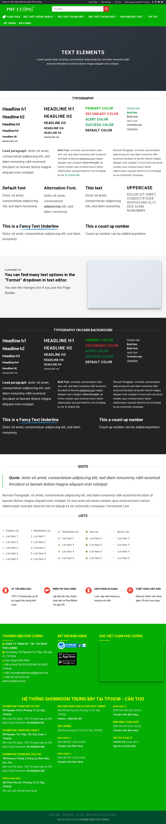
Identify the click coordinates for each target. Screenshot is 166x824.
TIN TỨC (153, 17)
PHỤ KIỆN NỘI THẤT (132, 16)
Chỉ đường (106, 2)
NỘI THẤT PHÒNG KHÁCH (39, 16)
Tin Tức (117, 2)
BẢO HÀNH (25, 23)
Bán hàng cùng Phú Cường (137, 2)
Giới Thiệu (93, 2)
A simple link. (72, 175)
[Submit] (106, 9)
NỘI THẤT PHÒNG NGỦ (103, 16)
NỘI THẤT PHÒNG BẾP (72, 16)
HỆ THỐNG (10, 23)
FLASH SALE (11, 17)
